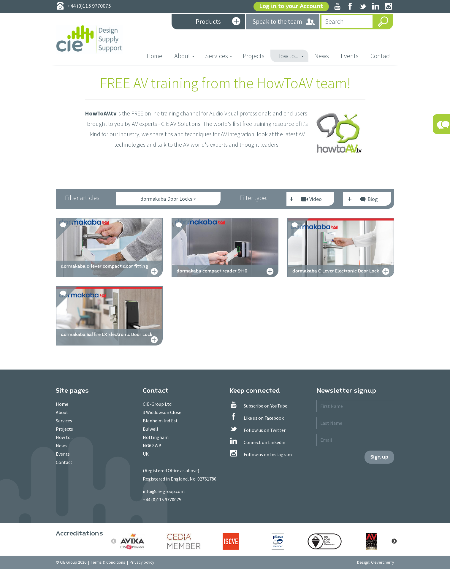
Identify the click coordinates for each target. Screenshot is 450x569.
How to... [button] (290, 56)
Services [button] (218, 56)
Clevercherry (382, 562)
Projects (253, 56)
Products (218, 22)
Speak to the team (284, 22)
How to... (64, 437)
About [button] (184, 56)
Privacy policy (142, 562)
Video (311, 199)
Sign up (379, 457)
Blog (368, 200)
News (321, 56)
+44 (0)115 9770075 (162, 500)
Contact (380, 56)
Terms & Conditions (108, 562)
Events (350, 56)
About (62, 412)
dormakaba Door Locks (168, 198)
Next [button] (394, 541)
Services (64, 421)
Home (157, 55)
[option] (137, 541)
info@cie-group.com (164, 491)
